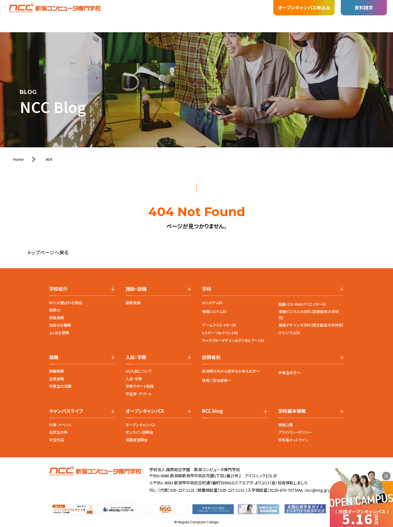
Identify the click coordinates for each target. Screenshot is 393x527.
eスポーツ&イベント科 (220, 332)
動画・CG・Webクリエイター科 (302, 304)
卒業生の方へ (289, 372)
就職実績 (56, 371)
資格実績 (56, 317)
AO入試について (139, 371)
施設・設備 (110, 9)
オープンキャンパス (141, 424)
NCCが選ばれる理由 (65, 302)
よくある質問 (59, 332)
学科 (86, 11)
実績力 (54, 309)
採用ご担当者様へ (216, 380)
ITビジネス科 (289, 332)
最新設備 (133, 302)
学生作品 (56, 439)
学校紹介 (62, 13)
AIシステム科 (212, 302)
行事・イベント (60, 424)
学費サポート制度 (140, 386)
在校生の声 (58, 432)
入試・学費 (134, 378)
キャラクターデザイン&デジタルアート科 (233, 340)
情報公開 (285, 424)
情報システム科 (214, 311)
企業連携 (56, 378)
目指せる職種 (60, 324)
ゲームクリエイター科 (219, 324)
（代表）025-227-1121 (176, 490)
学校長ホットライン (293, 439)
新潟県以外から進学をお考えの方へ (231, 371)
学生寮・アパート (139, 393)
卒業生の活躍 (60, 386)
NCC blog (212, 411)
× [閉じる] (386, 476)
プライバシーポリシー (295, 432)
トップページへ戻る (48, 252)
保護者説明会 (137, 439)
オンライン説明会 (139, 432)
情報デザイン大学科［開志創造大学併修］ (311, 324)
